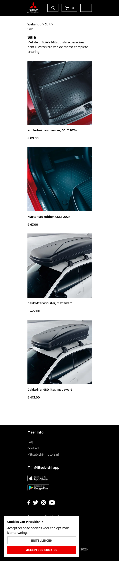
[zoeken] (52, 8)
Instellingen (41, 540)
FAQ (30, 442)
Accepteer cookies (41, 550)
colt (48, 24)
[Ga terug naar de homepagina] (33, 7)
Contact (33, 448)
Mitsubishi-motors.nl (43, 454)
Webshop (34, 24)
